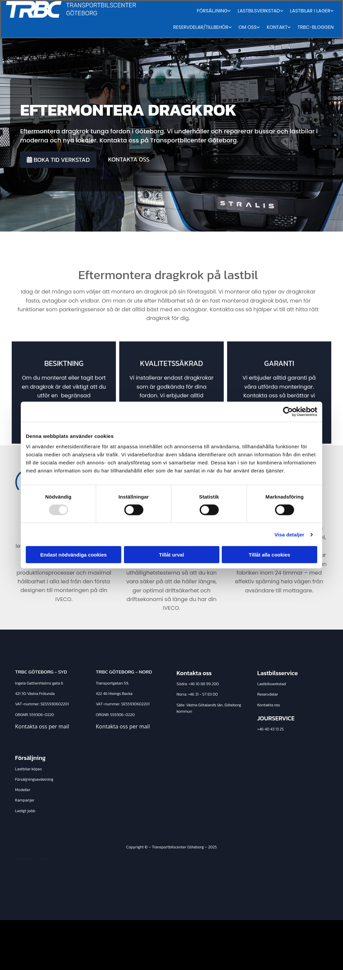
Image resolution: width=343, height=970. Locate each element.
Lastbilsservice (277, 672)
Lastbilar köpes (28, 769)
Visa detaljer (289, 534)
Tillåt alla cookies (269, 555)
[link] (214, 11)
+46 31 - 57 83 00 (203, 694)
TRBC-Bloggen (315, 27)
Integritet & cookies (33, 859)
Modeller (22, 790)
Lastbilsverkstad (258, 10)
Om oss (247, 27)
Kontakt (277, 27)
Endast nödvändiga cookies (73, 555)
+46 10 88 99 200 (204, 684)
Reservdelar (267, 694)
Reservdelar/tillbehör (200, 27)
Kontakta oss (268, 705)
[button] (58, 159)
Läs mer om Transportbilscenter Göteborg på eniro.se (261, 956)
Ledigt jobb (25, 811)
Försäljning (212, 10)
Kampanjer (25, 800)
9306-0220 (43, 715)
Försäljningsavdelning (34, 779)
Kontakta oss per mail (42, 726)
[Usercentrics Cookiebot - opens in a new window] (288, 411)
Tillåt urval (171, 555)
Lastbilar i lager (310, 10)
